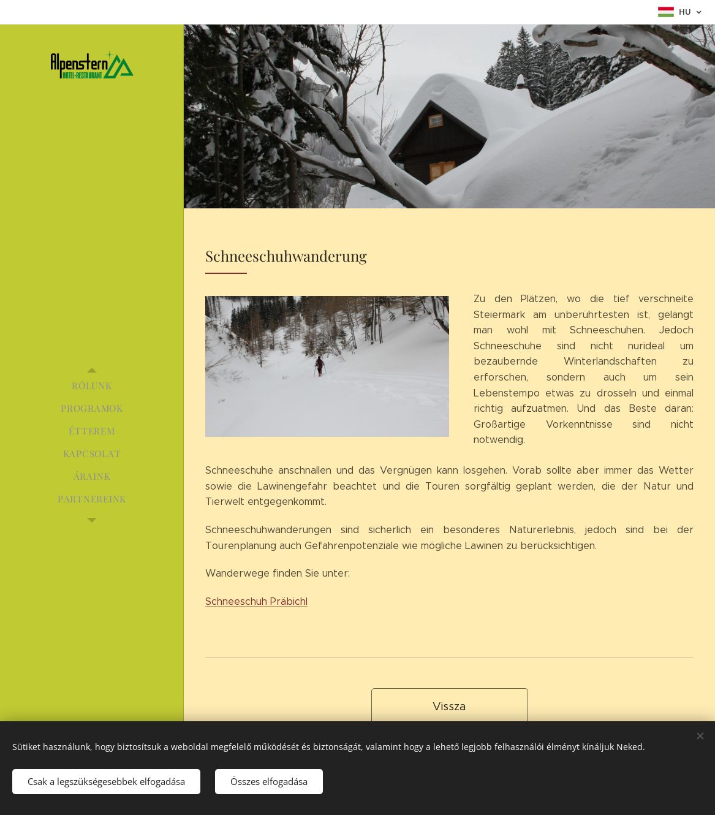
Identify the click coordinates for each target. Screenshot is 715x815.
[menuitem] (92, 386)
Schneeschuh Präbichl (256, 601)
